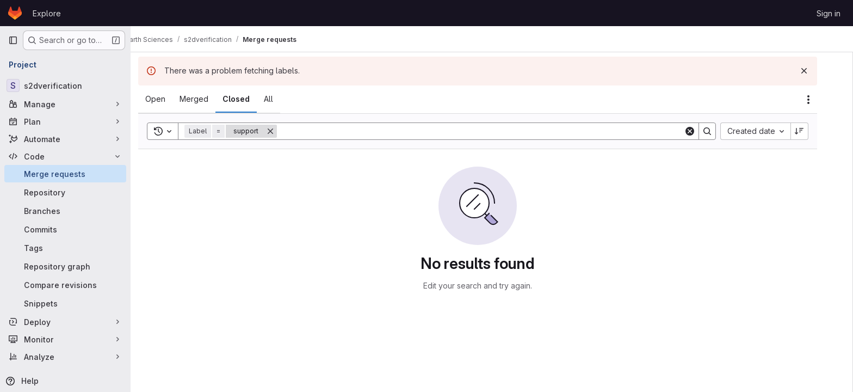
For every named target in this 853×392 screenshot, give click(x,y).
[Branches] (65, 210)
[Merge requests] (65, 173)
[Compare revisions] (65, 284)
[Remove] (284, 131)
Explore (47, 13)
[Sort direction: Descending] (814, 131)
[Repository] (65, 192)
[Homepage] (15, 13)
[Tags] (65, 247)
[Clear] (703, 131)
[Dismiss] (818, 70)
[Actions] (822, 99)
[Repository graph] (65, 266)
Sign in (828, 13)
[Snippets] (65, 303)
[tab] (169, 99)
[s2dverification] (65, 85)
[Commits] (65, 229)
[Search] (494, 131)
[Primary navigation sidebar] (13, 40)
